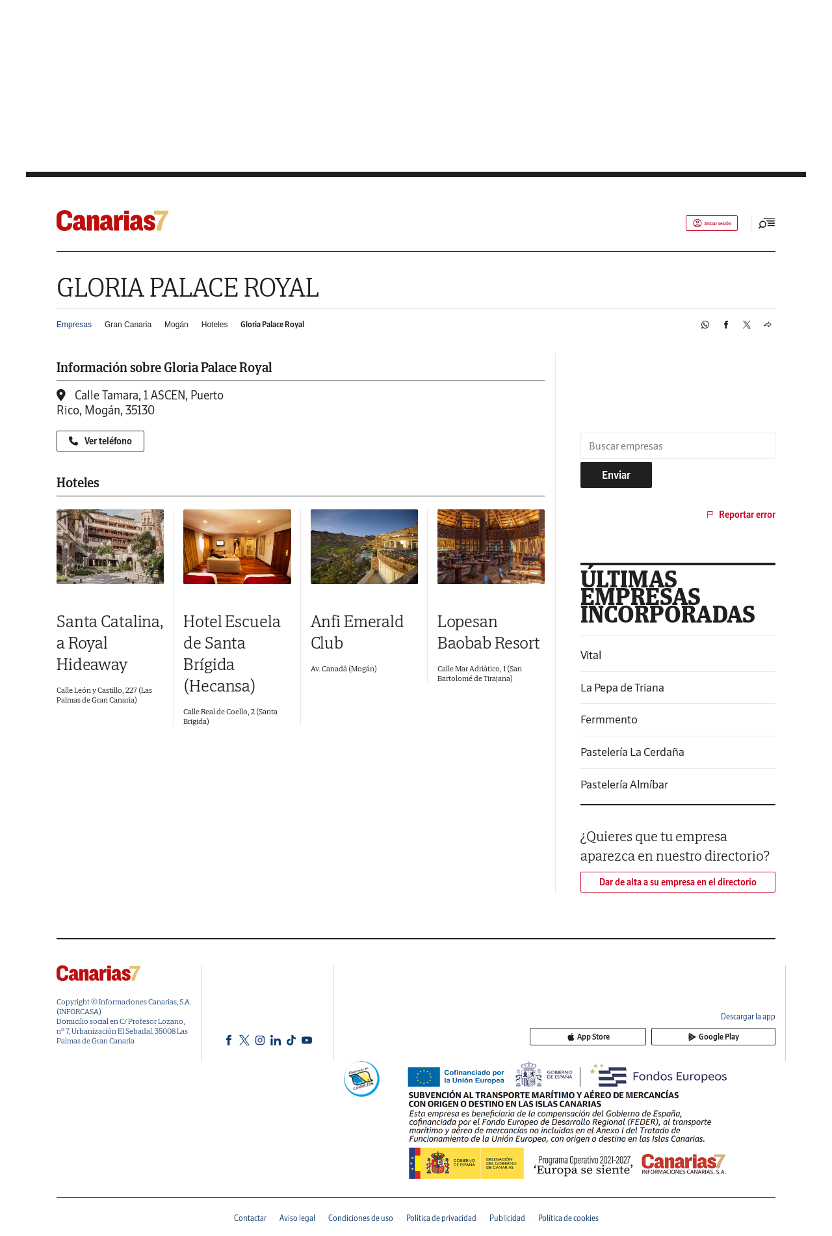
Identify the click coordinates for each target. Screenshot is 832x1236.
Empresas (74, 324)
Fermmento (609, 719)
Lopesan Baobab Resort (488, 631)
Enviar (616, 474)
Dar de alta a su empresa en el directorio (678, 882)
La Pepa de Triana (622, 687)
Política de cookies (568, 1218)
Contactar (250, 1218)
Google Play (739, 1038)
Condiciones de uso (360, 1218)
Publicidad (507, 1218)
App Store (665, 1038)
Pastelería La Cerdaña (632, 751)
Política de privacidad (441, 1218)
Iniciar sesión (699, 223)
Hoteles (215, 324)
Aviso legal (297, 1218)
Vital (590, 654)
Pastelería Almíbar (624, 784)
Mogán (176, 324)
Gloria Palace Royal (272, 324)
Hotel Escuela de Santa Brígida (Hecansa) (231, 653)
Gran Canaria (128, 324)
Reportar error (740, 514)
